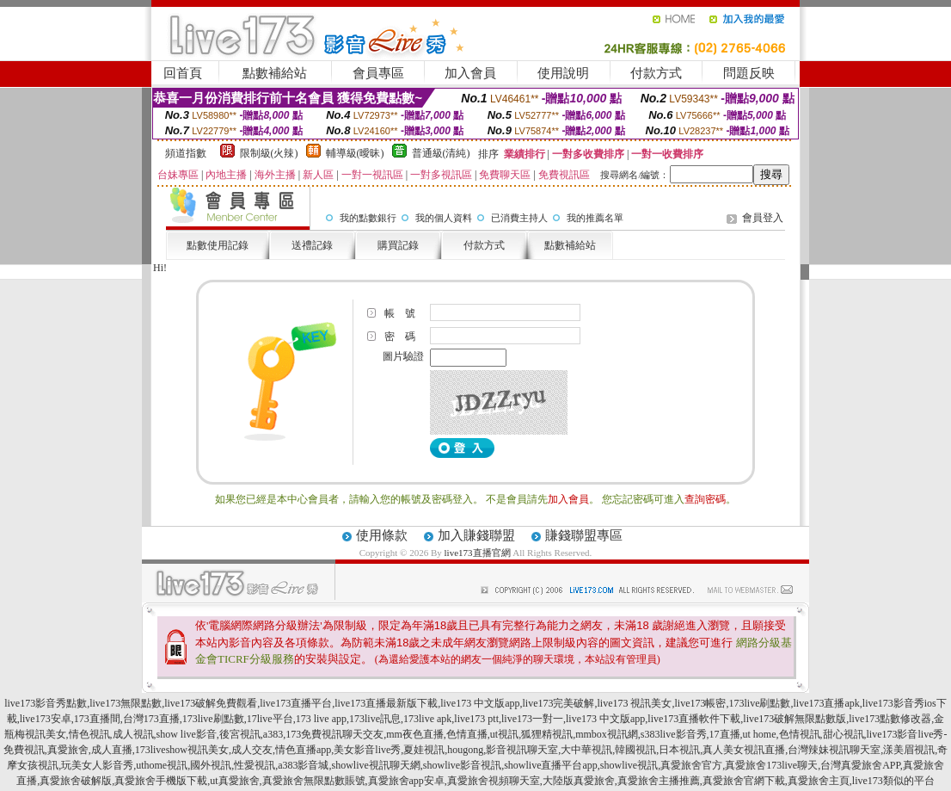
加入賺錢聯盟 (476, 535)
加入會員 (470, 73)
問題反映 (749, 73)
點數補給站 (274, 73)
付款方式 (656, 73)
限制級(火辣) (269, 153)
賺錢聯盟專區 (584, 535)
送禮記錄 (312, 245)
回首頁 (182, 73)
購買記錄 (398, 245)
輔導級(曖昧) (355, 153)
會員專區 (378, 73)
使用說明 (563, 73)
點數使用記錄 (217, 245)
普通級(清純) (441, 153)
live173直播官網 (478, 552)
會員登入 (762, 218)
